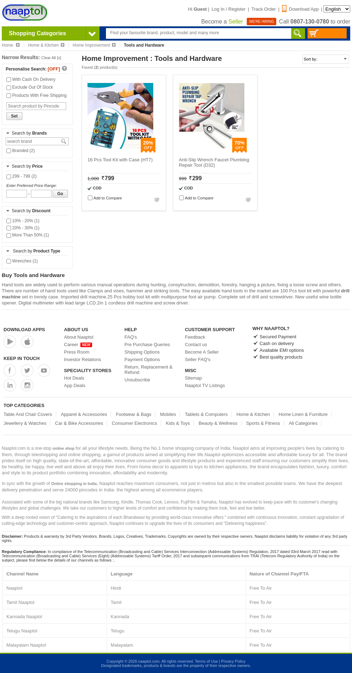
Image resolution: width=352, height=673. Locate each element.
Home (11, 45)
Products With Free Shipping (36, 95)
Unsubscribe (137, 379)
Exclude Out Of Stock (29, 87)
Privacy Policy (233, 661)
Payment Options (142, 359)
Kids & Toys (178, 423)
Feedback (195, 337)
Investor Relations (82, 359)
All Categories (303, 423)
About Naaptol (78, 337)
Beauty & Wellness (218, 423)
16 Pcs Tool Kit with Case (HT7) (120, 159)
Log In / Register (228, 9)
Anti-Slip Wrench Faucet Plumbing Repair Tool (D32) (214, 162)
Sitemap (193, 378)
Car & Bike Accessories (79, 423)
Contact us (196, 344)
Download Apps (24, 329)
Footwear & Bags (133, 414)
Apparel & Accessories (84, 414)
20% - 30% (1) (22, 227)
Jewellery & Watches (25, 423)
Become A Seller (202, 352)
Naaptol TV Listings (205, 385)
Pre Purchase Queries (147, 344)
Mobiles (168, 414)
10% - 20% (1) (22, 220)
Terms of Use (206, 661)
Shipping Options (142, 352)
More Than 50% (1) (27, 235)
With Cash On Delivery (30, 79)
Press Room (77, 352)
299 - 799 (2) (21, 176)
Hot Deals (74, 378)
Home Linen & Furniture (303, 414)
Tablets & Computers (206, 414)
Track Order (263, 9)
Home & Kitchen (46, 45)
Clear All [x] (51, 58)
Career (78, 344)
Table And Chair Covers (28, 414)
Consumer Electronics (134, 423)
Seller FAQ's (197, 359)
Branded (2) (20, 150)
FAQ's (130, 337)
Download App (300, 9)
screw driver (175, 303)
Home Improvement (94, 45)
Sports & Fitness (263, 423)
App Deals (74, 385)
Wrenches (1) (22, 261)
